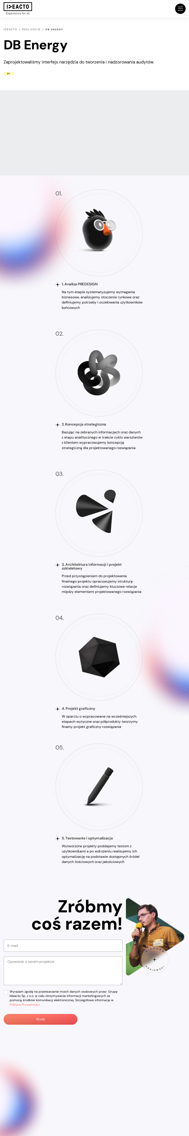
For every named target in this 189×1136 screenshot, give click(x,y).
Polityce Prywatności (25, 1005)
